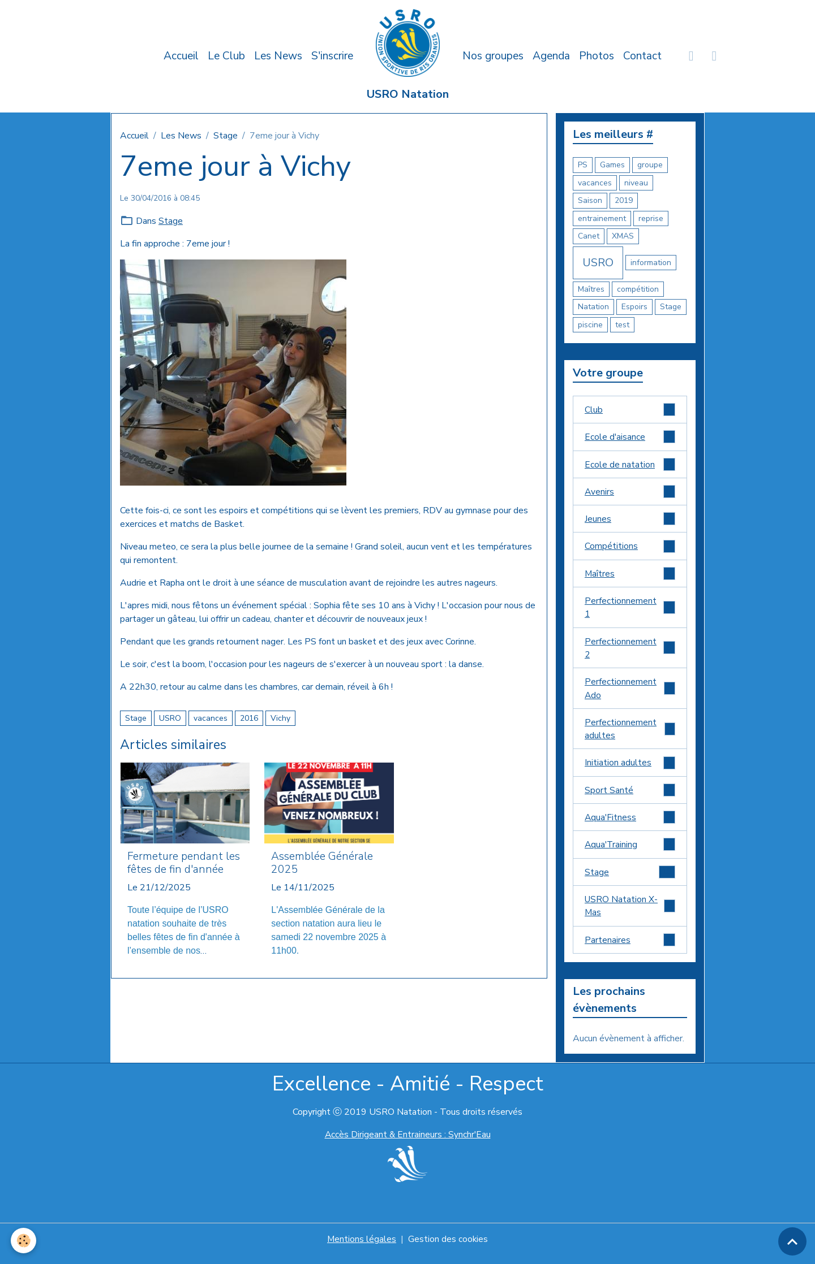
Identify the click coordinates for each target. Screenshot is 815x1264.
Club (630, 410)
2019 (624, 200)
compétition (638, 289)
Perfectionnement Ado (630, 693)
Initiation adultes (630, 769)
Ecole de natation (630, 465)
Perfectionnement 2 (630, 652)
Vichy (280, 718)
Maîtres (591, 289)
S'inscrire (332, 56)
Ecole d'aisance (630, 437)
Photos (596, 56)
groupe (650, 164)
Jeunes (630, 520)
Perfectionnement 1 (630, 611)
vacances (211, 718)
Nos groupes (493, 56)
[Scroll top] (792, 1241)
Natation (593, 306)
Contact (642, 56)
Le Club (226, 56)
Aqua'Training (630, 852)
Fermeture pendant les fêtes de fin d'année (183, 863)
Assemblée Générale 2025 (322, 863)
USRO (170, 718)
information (650, 262)
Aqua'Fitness (630, 824)
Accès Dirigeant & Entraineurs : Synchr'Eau (407, 1143)
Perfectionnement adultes (630, 734)
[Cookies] (24, 1240)
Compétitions (630, 548)
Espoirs (634, 306)
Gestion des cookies (448, 1248)
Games (612, 164)
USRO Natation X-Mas (630, 914)
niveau (636, 183)
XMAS (623, 236)
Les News (278, 56)
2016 (249, 718)
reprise (650, 218)
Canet (588, 236)
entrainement (602, 218)
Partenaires (630, 948)
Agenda (551, 56)
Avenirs (630, 493)
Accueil (181, 56)
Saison (590, 200)
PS (582, 164)
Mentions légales (361, 1248)
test (622, 324)
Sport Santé (630, 796)
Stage (225, 135)
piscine (590, 324)
